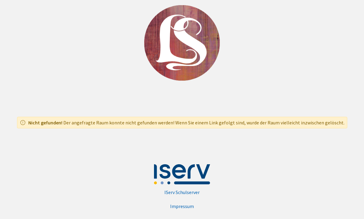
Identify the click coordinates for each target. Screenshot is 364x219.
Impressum (182, 206)
